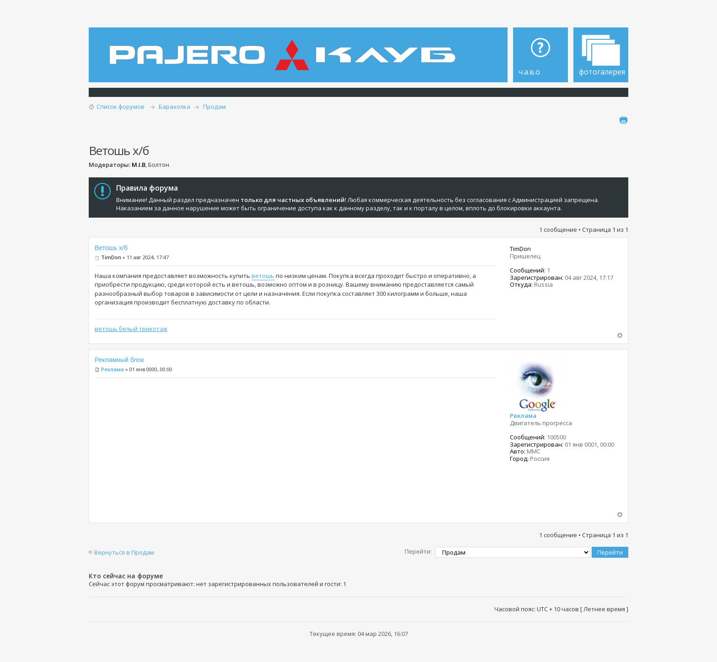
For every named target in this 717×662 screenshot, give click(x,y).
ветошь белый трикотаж (131, 329)
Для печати (623, 120)
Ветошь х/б (111, 247)
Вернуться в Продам (124, 552)
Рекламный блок (119, 359)
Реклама (112, 369)
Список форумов (120, 106)
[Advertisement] (295, 448)
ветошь (262, 276)
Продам (214, 106)
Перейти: (418, 551)
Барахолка (174, 106)
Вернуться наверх (619, 335)
